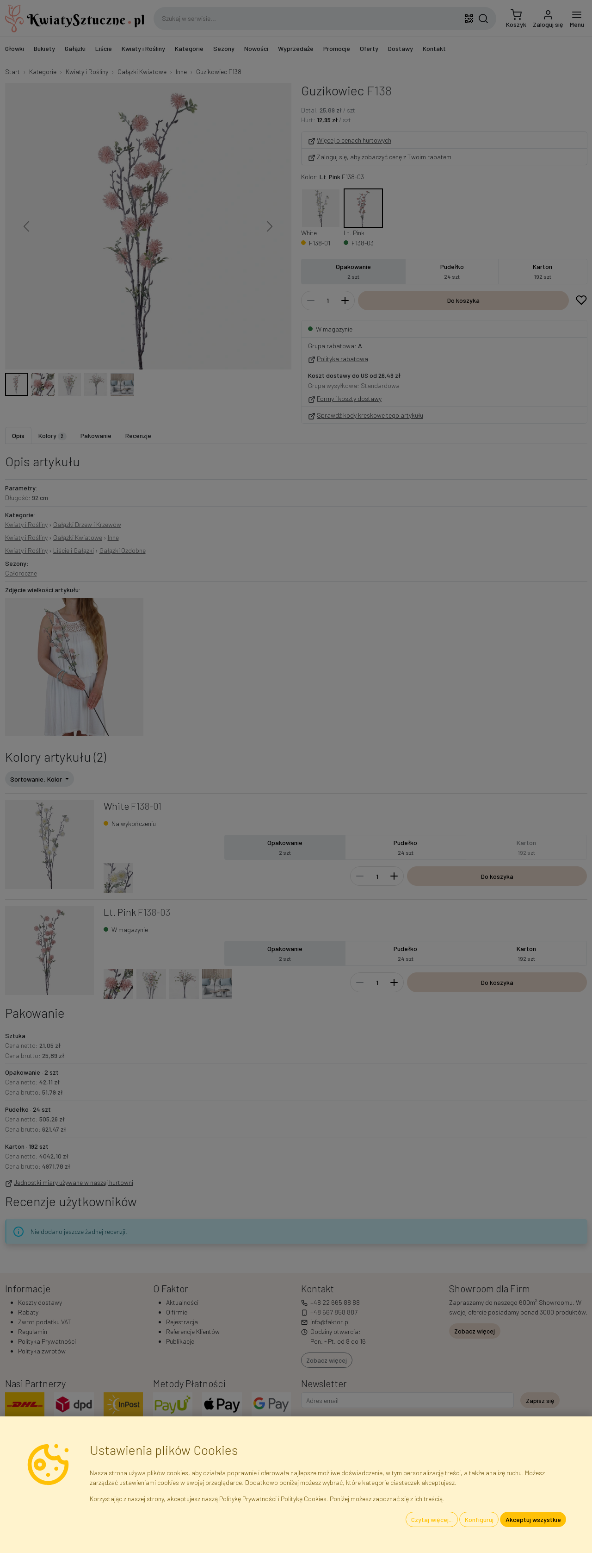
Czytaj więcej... (432, 1519)
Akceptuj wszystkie (533, 1519)
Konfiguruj (479, 1519)
